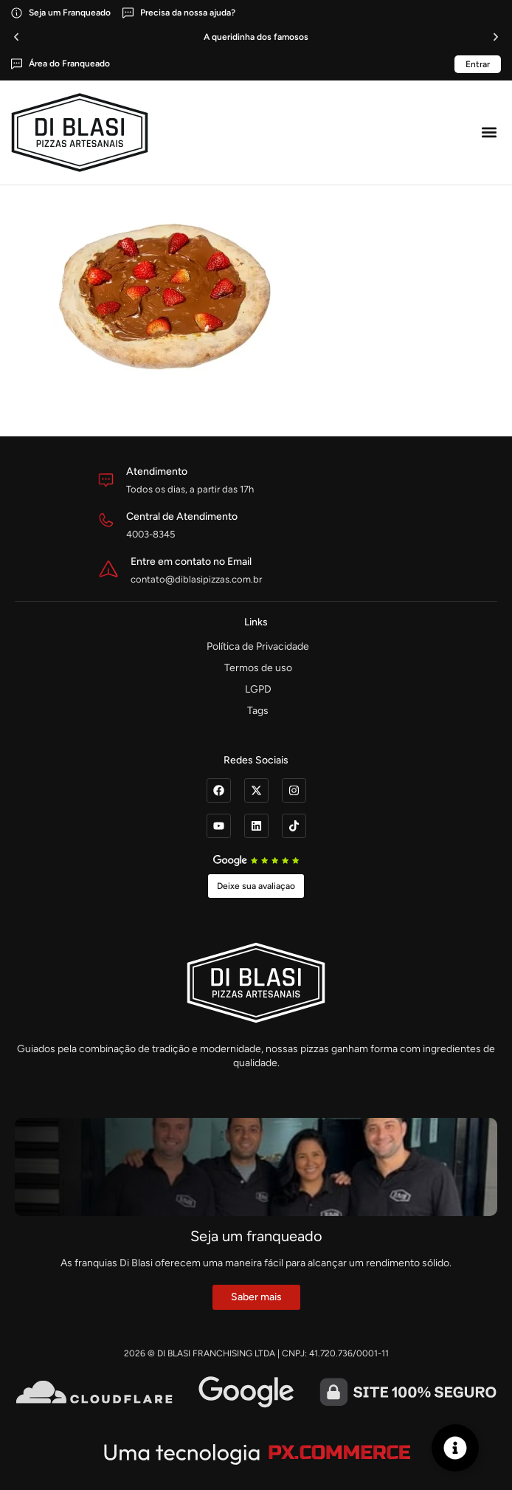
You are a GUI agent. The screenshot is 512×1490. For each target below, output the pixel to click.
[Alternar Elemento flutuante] (455, 1448)
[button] (16, 37)
